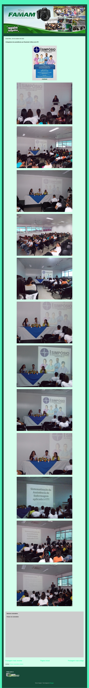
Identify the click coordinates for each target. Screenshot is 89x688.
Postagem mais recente (13, 661)
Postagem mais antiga (76, 661)
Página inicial (45, 661)
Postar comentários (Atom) (16, 664)
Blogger (52, 683)
